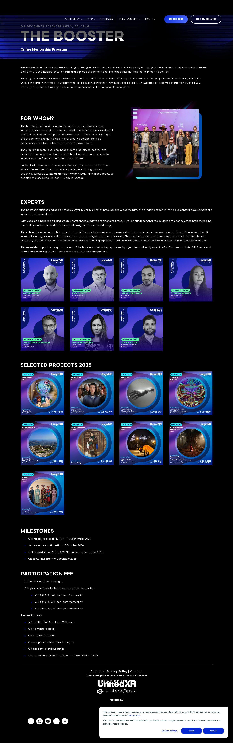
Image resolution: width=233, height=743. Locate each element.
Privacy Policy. (134, 715)
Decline (213, 731)
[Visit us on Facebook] (39, 700)
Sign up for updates (190, 700)
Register (176, 8)
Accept (191, 731)
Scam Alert (92, 677)
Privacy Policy (117, 673)
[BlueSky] (56, 700)
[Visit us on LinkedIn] (31, 700)
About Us (97, 673)
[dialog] (163, 722)
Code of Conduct (136, 677)
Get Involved (206, 8)
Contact (136, 673)
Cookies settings (169, 731)
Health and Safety (112, 677)
